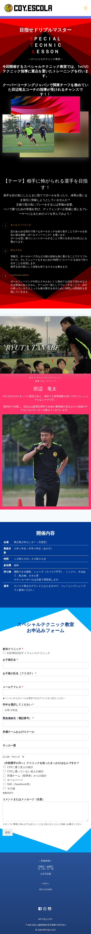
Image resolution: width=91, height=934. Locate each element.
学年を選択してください (18, 704)
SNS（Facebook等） (19, 784)
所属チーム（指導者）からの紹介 (27, 775)
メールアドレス (13, 687)
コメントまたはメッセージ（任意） (24, 799)
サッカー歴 (9, 745)
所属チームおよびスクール (18, 732)
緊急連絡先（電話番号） (18, 718)
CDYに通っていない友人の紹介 (25, 771)
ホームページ (15, 780)
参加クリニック (13, 649)
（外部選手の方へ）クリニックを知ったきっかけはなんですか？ (41, 763)
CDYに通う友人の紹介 (20, 767)
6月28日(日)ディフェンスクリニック (28, 653)
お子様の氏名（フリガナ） (19, 673)
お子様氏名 (10, 660)
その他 (11, 788)
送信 (7, 832)
